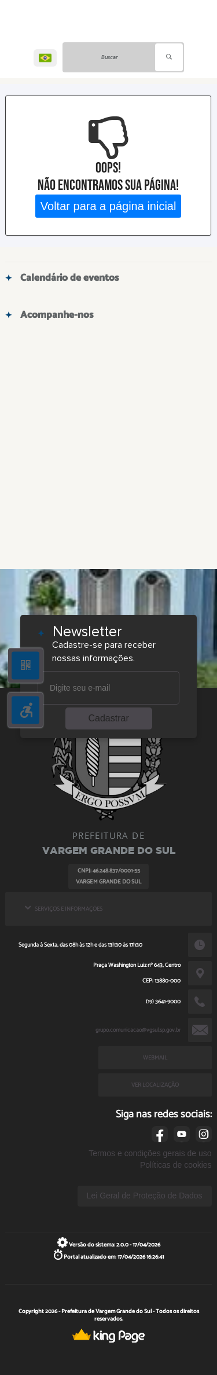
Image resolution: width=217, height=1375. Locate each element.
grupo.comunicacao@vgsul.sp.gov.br (138, 1030)
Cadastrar (109, 718)
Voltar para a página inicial (108, 206)
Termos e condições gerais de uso (150, 1153)
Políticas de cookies (176, 1164)
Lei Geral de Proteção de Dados (145, 1195)
